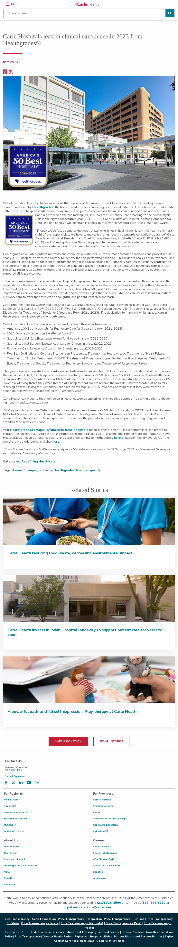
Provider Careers (103, 805)
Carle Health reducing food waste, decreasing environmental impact (70, 553)
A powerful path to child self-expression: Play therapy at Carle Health (73, 711)
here (117, 438)
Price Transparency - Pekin (124, 923)
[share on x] (11, 71)
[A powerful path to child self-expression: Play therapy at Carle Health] (89, 679)
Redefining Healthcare (39, 461)
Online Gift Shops (14, 831)
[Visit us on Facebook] (6, 782)
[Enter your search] (89, 13)
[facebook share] (5, 71)
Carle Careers (101, 846)
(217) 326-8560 (109, 903)
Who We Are (11, 846)
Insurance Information (16, 812)
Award (17, 470)
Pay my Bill (10, 805)
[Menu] (7, 4)
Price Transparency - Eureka (40, 923)
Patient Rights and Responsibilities (138, 936)
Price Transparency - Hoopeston (80, 919)
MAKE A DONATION (68, 741)
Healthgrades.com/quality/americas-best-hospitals (49, 430)
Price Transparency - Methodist (82, 923)
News (7, 871)
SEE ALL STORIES (111, 741)
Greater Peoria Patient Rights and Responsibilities (77, 936)
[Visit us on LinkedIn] (21, 782)
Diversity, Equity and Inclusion (21, 865)
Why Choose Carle (104, 859)
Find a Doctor (12, 799)
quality (95, 470)
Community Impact (14, 859)
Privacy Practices (133, 932)
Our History (10, 853)
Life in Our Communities (106, 865)
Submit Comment (15, 776)
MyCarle (10, 824)
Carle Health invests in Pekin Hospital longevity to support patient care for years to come (85, 632)
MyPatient (100, 831)
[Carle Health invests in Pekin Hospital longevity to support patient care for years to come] (89, 598)
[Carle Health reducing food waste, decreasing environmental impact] (89, 521)
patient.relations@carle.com (89, 907)
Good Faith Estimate (110, 941)
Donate (8, 878)
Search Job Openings (105, 853)
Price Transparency (28, 936)
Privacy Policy (63, 932)
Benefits (98, 871)
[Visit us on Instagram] (37, 782)
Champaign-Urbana (37, 470)
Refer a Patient (102, 799)
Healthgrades (42, 207)
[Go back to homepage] (86, 4)
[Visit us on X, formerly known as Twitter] (13, 782)
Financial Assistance (16, 818)
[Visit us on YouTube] (29, 782)
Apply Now (99, 878)
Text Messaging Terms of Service (97, 932)
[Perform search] (169, 13)
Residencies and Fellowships (110, 818)
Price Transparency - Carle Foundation (30, 919)
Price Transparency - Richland (124, 919)
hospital (82, 470)
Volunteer (10, 884)
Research (98, 812)
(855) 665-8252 (154, 903)
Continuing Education (105, 824)
